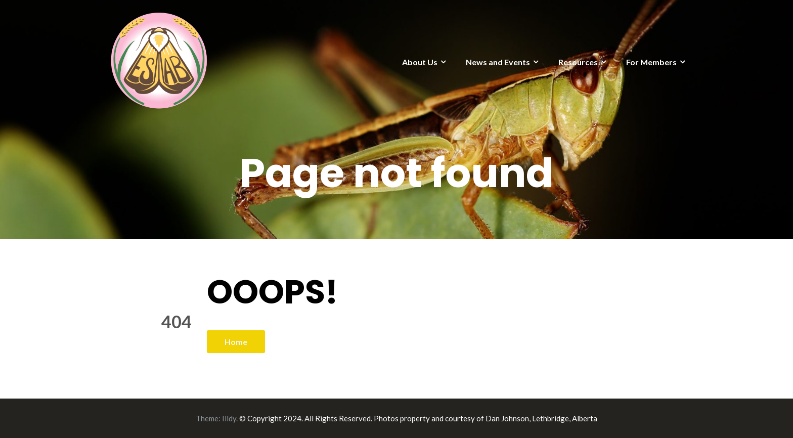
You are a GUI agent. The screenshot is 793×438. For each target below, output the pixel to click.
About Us (419, 62)
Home (236, 341)
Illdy (229, 418)
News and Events (498, 62)
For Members (651, 62)
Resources (578, 62)
